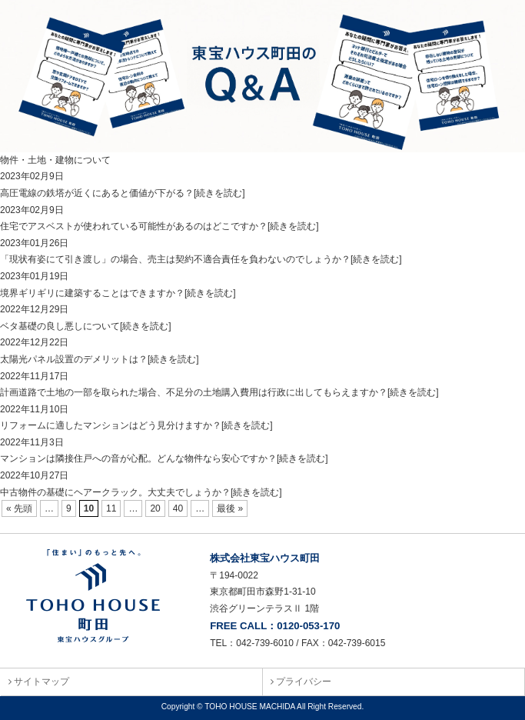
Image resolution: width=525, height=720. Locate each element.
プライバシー (301, 681)
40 (178, 508)
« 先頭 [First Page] (19, 508)
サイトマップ (38, 681)
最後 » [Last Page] (230, 508)
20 (155, 508)
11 (111, 508)
